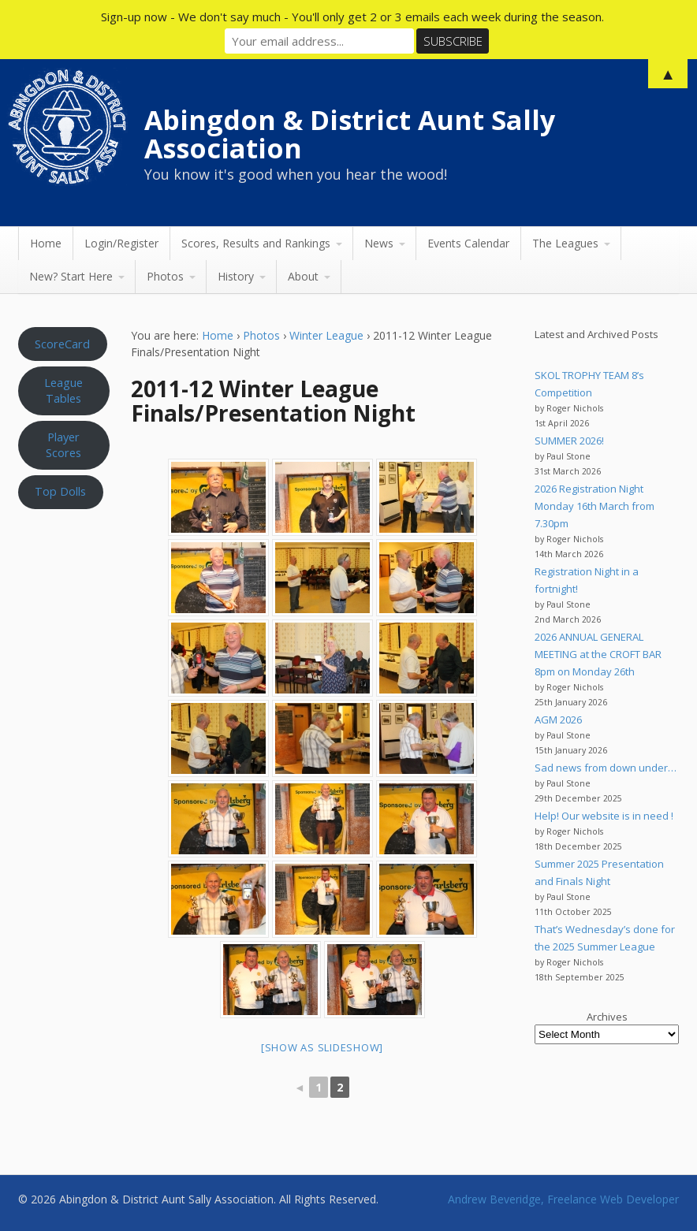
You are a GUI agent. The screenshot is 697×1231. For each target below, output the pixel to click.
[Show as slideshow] (322, 1047)
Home (46, 243)
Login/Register (121, 243)
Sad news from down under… (605, 768)
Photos (165, 276)
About (303, 276)
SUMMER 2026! (569, 440)
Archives (607, 1017)
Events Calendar (468, 243)
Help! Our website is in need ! (604, 816)
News (378, 243)
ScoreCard (62, 343)
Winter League (326, 335)
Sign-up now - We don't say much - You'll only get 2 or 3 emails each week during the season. (352, 16)
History (236, 276)
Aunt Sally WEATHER (64, 592)
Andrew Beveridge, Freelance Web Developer (563, 1199)
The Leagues (565, 243)
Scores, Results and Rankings (255, 243)
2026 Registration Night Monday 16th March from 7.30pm (594, 506)
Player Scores (63, 444)
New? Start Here (71, 276)
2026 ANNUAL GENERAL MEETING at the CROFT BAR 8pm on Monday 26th (598, 654)
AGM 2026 (558, 719)
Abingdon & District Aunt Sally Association (349, 134)
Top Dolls (60, 491)
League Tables (63, 390)
